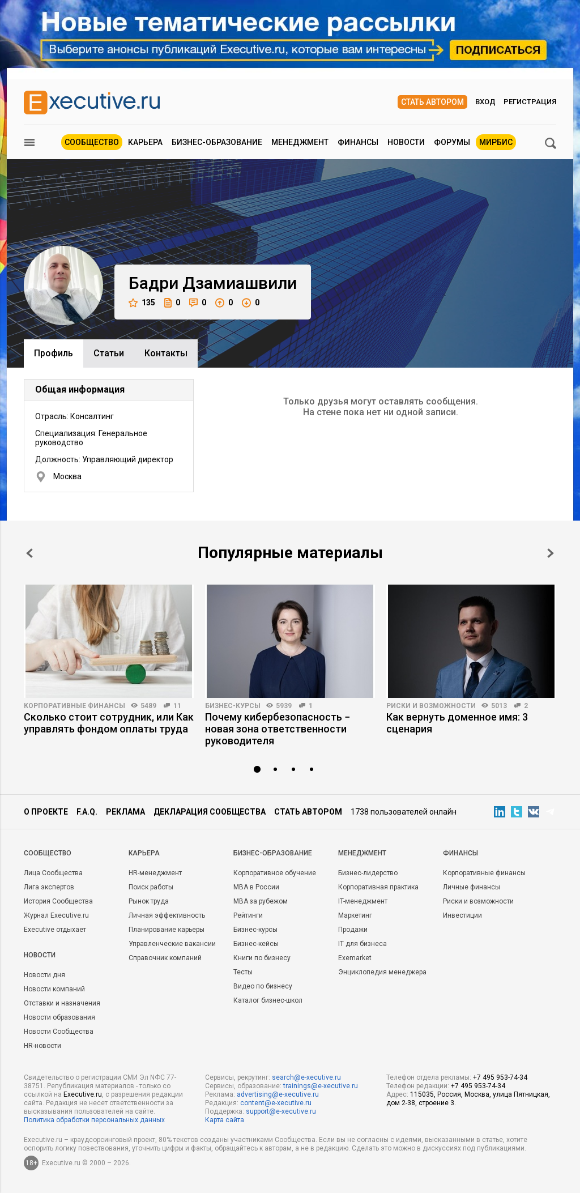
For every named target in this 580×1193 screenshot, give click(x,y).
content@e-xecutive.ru (276, 1103)
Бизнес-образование (217, 142)
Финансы (358, 142)
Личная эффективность (167, 915)
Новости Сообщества (58, 1032)
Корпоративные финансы (74, 706)
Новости (406, 142)
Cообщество (47, 853)
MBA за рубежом (260, 901)
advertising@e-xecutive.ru (278, 1094)
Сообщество (92, 142)
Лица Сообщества (53, 873)
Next (550, 553)
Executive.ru (82, 1094)
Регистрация (530, 101)
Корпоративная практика (378, 887)
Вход (485, 101)
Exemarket (355, 958)
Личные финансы (471, 887)
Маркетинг (355, 915)
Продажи (353, 930)
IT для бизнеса (362, 944)
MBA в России (256, 887)
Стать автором (432, 101)
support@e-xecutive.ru (281, 1111)
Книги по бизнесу (262, 958)
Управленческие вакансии (172, 944)
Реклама (125, 811)
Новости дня (44, 975)
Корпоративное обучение (274, 873)
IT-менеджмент (362, 901)
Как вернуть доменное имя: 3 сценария (457, 723)
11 (177, 706)
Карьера (145, 142)
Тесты (243, 972)
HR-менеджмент (155, 873)
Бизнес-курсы (233, 706)
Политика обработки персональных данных (94, 1120)
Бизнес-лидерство (368, 873)
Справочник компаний (165, 958)
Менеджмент (300, 142)
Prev (29, 553)
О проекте (46, 811)
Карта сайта (224, 1120)
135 (142, 302)
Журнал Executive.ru (56, 915)
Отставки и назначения (62, 1003)
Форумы (452, 142)
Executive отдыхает (55, 930)
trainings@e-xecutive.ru (320, 1086)
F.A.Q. (86, 811)
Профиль (53, 353)
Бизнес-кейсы (256, 944)
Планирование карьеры (166, 930)
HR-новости (42, 1046)
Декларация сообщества (209, 811)
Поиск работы (151, 887)
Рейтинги (248, 915)
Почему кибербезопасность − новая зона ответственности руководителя (277, 729)
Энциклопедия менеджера (382, 972)
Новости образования (59, 1017)
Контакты (165, 353)
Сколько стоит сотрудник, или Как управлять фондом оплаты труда (109, 723)
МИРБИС (496, 142)
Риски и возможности (431, 706)
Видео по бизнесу (262, 986)
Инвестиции (462, 915)
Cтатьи (108, 353)
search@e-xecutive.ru (306, 1077)
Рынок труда (149, 901)
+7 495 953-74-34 (500, 1077)
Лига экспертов (49, 887)
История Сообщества (58, 901)
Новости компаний (54, 989)
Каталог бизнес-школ (267, 1000)
